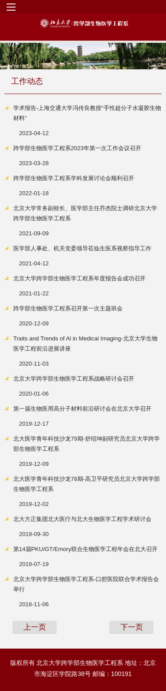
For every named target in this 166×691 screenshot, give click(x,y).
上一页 (34, 627)
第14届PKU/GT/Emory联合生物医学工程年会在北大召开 (85, 549)
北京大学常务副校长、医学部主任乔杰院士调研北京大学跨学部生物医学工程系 (85, 213)
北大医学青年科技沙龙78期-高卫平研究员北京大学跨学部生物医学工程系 (86, 484)
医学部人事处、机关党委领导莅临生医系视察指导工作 (82, 248)
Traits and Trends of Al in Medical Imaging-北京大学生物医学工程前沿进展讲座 (85, 343)
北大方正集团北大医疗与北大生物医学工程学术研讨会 (82, 519)
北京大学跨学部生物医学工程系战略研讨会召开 (73, 378)
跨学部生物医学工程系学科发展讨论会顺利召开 (73, 178)
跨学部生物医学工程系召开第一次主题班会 (68, 308)
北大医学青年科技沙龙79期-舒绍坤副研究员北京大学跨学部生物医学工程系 (86, 443)
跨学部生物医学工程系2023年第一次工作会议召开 (77, 148)
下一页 (131, 627)
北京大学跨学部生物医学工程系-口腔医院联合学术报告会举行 (86, 584)
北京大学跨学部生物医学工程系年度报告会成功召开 (79, 278)
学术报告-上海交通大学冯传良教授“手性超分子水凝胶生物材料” (87, 113)
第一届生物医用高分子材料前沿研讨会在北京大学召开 (82, 408)
